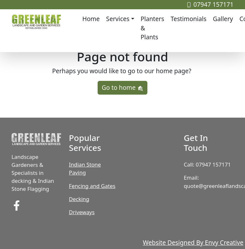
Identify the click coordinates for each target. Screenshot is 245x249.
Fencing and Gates (92, 186)
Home (91, 18)
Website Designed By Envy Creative (193, 242)
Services (118, 18)
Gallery (223, 18)
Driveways (81, 212)
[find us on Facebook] (16, 205)
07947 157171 (210, 4)
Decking (79, 199)
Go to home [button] (123, 87)
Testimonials (188, 18)
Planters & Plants (152, 28)
